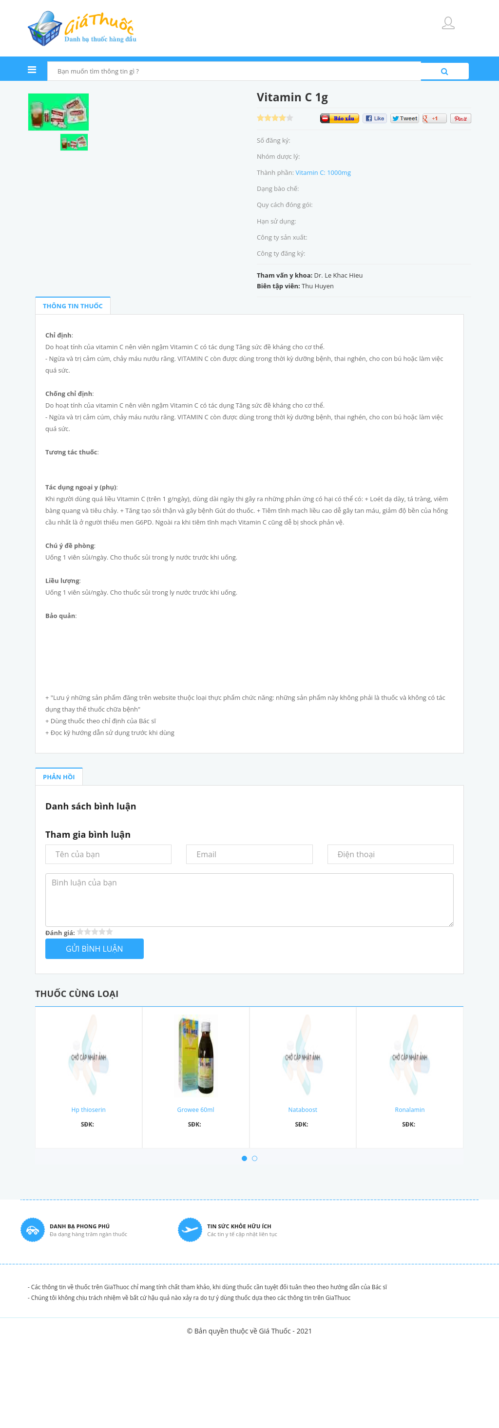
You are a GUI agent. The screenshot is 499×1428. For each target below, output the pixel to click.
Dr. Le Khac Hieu (338, 275)
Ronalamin (410, 1110)
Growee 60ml (195, 1110)
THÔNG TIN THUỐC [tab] (73, 305)
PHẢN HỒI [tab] (59, 776)
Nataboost (303, 1110)
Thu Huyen (318, 286)
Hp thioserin (89, 1110)
